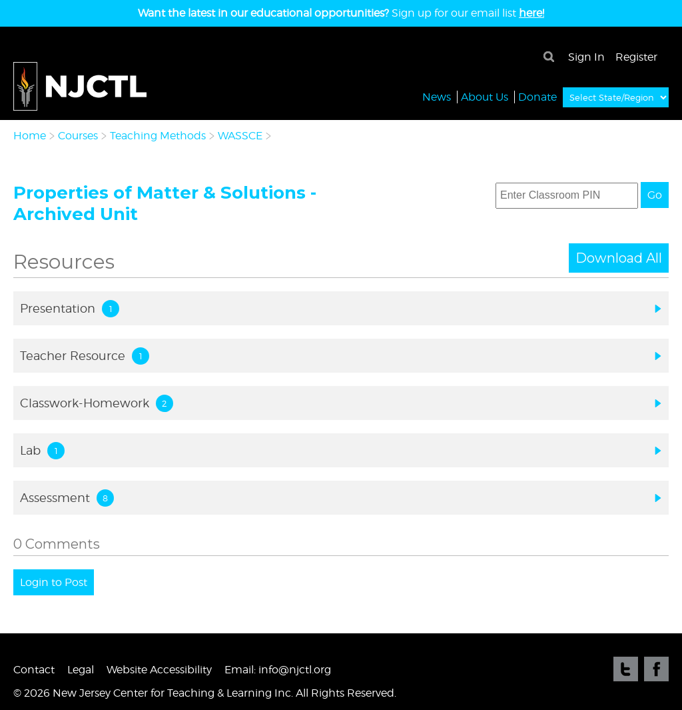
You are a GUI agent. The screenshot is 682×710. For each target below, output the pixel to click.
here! (531, 13)
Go (654, 195)
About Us (484, 96)
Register (636, 57)
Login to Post (53, 582)
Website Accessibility (159, 669)
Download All (618, 258)
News (436, 96)
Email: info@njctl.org (277, 669)
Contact (34, 669)
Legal (80, 669)
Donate (537, 96)
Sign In (586, 57)
